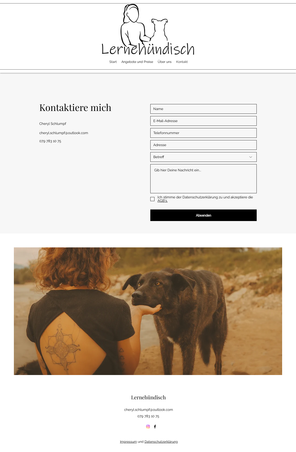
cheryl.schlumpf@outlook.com (63, 133)
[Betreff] (203, 157)
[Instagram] (148, 426)
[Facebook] (155, 426)
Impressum (128, 441)
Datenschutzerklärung (161, 441)
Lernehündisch (148, 397)
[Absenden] (203, 215)
